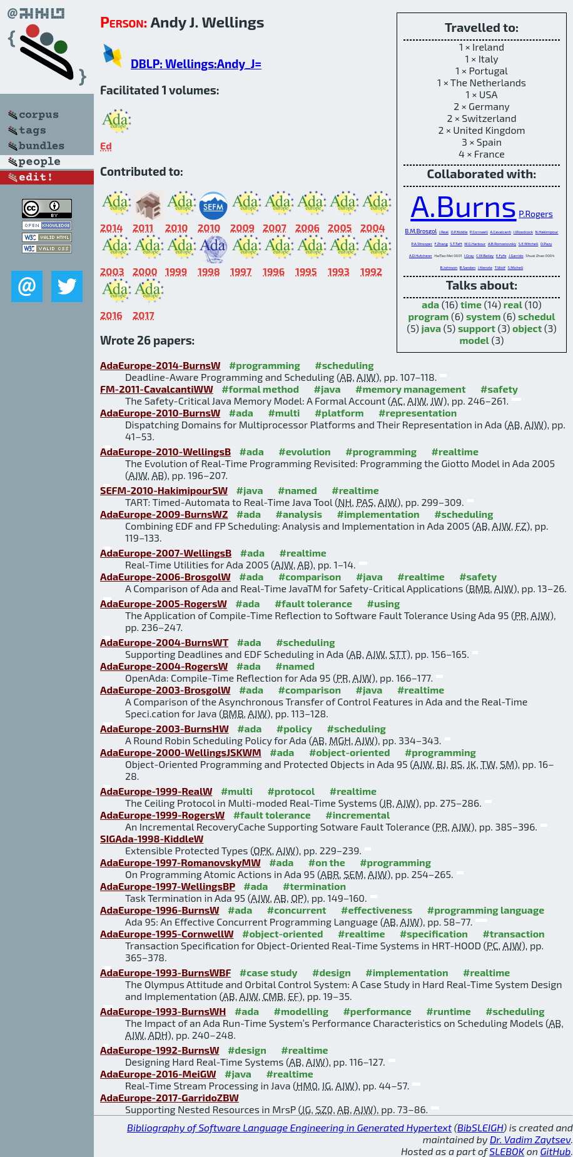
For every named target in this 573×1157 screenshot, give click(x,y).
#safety (499, 389)
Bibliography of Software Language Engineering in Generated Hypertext (289, 1127)
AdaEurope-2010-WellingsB (165, 451)
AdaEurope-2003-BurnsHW (164, 728)
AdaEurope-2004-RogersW (164, 666)
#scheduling (344, 365)
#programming (264, 365)
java (431, 328)
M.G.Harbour (474, 243)
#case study (269, 972)
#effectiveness (376, 910)
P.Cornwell (479, 232)
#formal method (260, 389)
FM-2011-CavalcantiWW (156, 389)
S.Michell (516, 267)
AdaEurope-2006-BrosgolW (165, 576)
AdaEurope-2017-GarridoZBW (169, 1097)
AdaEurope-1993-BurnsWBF (165, 972)
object (527, 328)
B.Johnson (448, 267)
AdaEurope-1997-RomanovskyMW (180, 862)
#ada (241, 412)
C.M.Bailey (485, 255)
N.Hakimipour (547, 232)
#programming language (485, 910)
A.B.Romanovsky (502, 243)
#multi (284, 412)
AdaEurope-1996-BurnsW (160, 910)
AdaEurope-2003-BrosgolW (165, 689)
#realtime (455, 451)
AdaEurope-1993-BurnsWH (163, 1011)
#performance (377, 1011)
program (428, 316)
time (471, 304)
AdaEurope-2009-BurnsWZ (164, 514)
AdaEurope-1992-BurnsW (159, 1050)
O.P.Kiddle (459, 232)
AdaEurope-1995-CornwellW (167, 933)
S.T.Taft (456, 243)
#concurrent (297, 910)
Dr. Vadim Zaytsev (530, 1139)
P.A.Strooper (422, 243)
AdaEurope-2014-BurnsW (160, 365)
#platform (339, 412)
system (483, 316)
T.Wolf (500, 267)
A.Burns (463, 205)
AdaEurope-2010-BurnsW (160, 412)
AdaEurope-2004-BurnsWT (164, 642)
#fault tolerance (313, 603)
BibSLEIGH (480, 1127)
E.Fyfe (501, 255)
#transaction (513, 933)
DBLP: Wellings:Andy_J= (196, 63)
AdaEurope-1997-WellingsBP (167, 886)
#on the (326, 862)
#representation (417, 412)
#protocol (291, 791)
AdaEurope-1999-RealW (156, 791)
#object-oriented (349, 752)
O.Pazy (546, 243)
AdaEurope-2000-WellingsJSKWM (180, 752)
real (513, 304)
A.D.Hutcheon (420, 255)
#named (297, 490)
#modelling (301, 1011)
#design (331, 972)
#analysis (298, 514)
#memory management (410, 389)
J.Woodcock (523, 232)
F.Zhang (441, 243)
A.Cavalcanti (501, 232)
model (474, 340)
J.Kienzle (485, 267)
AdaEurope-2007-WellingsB (165, 552)
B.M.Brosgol (421, 231)
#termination (314, 886)
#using (383, 603)
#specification (434, 933)
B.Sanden (467, 267)
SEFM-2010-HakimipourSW (164, 490)
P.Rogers (536, 213)
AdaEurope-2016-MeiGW (158, 1073)
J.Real (444, 232)
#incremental (357, 815)
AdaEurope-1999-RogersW (162, 815)
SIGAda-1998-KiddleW (151, 838)
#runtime (448, 1011)
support (476, 328)
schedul (536, 316)
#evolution (304, 451)
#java (327, 389)
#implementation (378, 514)
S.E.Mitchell (529, 243)
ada (430, 304)
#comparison (310, 576)
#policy (294, 728)
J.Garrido (516, 255)
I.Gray (469, 255)
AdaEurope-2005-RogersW (163, 603)
